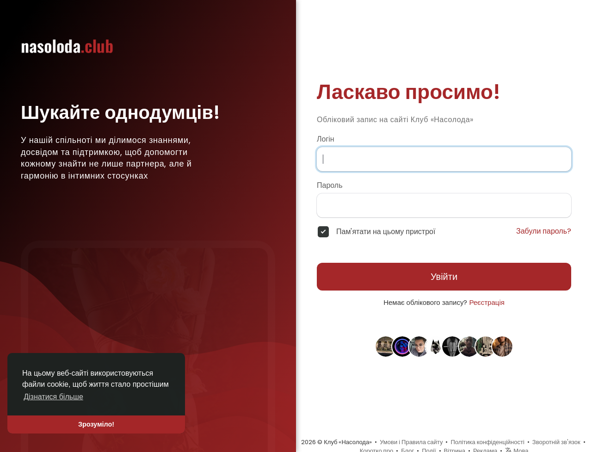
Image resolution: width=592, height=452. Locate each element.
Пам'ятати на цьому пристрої (385, 232)
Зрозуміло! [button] (96, 424)
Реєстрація (486, 302)
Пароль (330, 185)
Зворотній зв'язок (556, 442)
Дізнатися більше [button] (53, 397)
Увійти (444, 276)
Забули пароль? (543, 231)
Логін (325, 139)
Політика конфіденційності (487, 442)
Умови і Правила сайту (411, 442)
